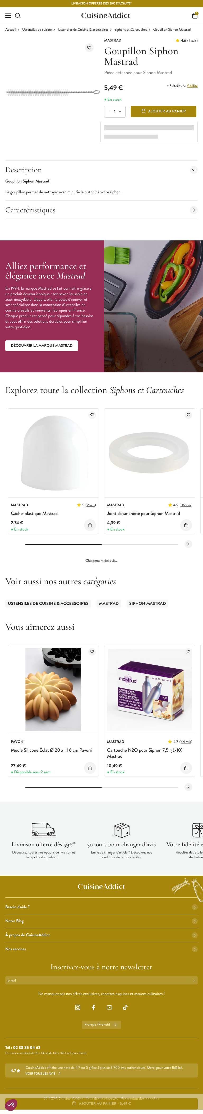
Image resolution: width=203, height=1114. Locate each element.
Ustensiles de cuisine (37, 29)
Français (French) (101, 1025)
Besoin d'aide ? (101, 907)
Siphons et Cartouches (130, 29)
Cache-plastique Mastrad (34, 513)
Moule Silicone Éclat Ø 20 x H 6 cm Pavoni (51, 750)
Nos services (101, 949)
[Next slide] (188, 544)
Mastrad (109, 604)
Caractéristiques (101, 210)
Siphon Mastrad (147, 604)
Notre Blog (101, 921)
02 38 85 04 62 (26, 1048)
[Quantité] (114, 111)
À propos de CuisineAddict (101, 935)
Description (101, 170)
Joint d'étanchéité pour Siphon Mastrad (143, 513)
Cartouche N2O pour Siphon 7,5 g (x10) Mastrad (145, 753)
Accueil (10, 29)
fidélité (192, 86)
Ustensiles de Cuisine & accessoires (83, 29)
